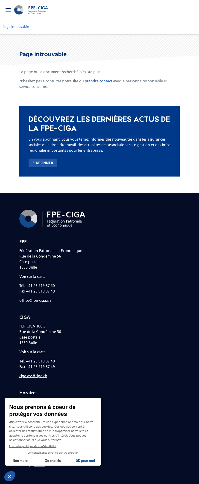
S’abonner (42, 162)
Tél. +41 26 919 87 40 (37, 361)
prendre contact (98, 80)
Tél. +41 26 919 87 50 (37, 285)
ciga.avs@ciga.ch (33, 375)
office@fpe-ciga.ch (35, 300)
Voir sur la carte (32, 276)
